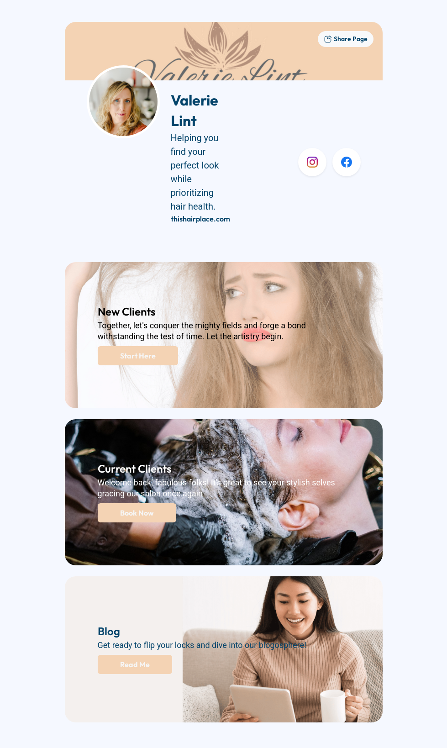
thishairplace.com (200, 218)
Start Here (138, 355)
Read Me (135, 664)
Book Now (137, 512)
